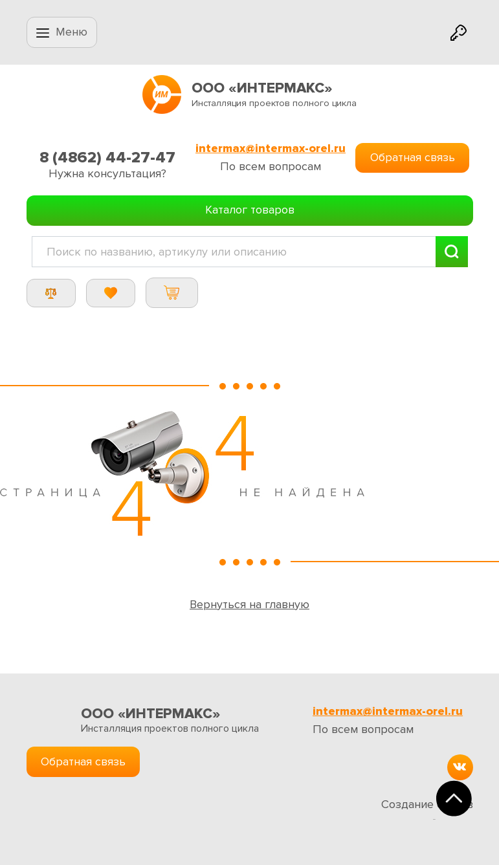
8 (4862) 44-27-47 (107, 157)
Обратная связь (412, 157)
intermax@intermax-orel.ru (270, 148)
